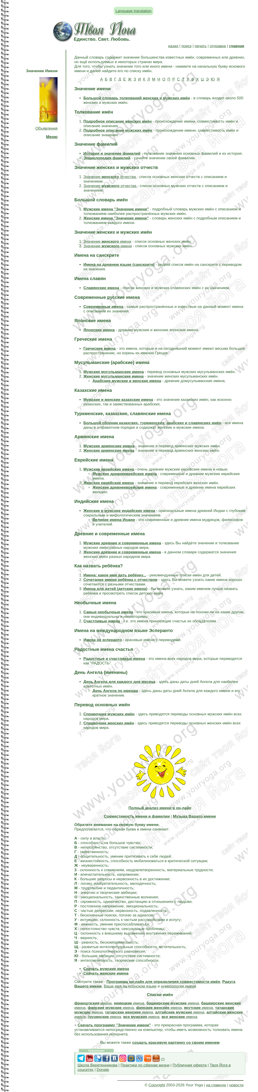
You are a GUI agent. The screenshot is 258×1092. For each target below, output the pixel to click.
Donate (103, 1070)
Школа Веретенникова (97, 1065)
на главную (216, 1085)
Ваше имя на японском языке (130, 986)
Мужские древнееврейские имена (124, 474)
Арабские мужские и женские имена (126, 381)
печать (201, 46)
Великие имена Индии (113, 520)
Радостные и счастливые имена (114, 659)
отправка (218, 46)
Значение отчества (110, 177)
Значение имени (107, 241)
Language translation (134, 11)
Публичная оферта (190, 1065)
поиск (186, 46)
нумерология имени (178, 986)
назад (173, 46)
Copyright (157, 1085)
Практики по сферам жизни (145, 1065)
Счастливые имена (101, 621)
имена (93, 1003)
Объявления (46, 128)
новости (236, 1085)
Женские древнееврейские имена (124, 487)
